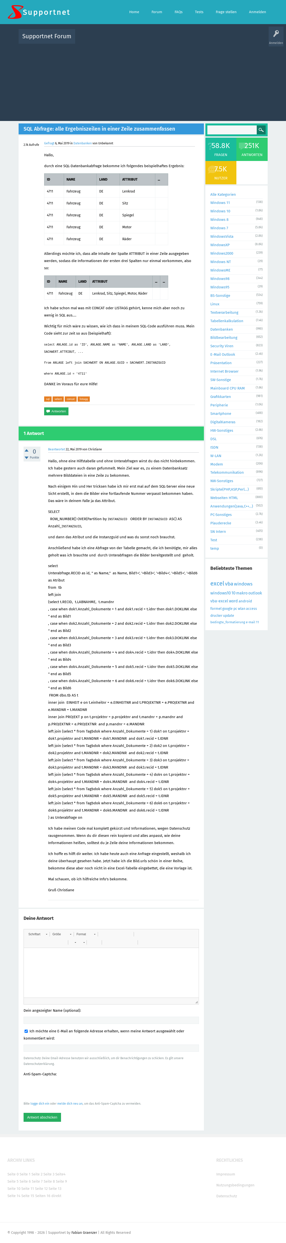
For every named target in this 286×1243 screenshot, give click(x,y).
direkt (56, 1196)
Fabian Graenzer (84, 1233)
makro (242, 593)
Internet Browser (224, 371)
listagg (84, 398)
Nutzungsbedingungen (235, 1185)
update (228, 616)
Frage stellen (224, 40)
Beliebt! (129, 40)
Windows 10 (220, 211)
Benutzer (205, 40)
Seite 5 (13, 1181)
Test (213, 540)
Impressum (225, 1174)
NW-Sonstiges (221, 481)
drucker (216, 616)
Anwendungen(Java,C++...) (231, 506)
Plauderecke (220, 523)
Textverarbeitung (224, 312)
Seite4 (60, 1174)
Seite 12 (41, 1188)
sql (48, 398)
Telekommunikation (227, 472)
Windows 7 (219, 228)
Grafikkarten (220, 396)
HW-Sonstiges (221, 430)
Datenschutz (226, 1196)
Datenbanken (82, 143)
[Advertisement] (143, 81)
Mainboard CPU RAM (227, 388)
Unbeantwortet (149, 40)
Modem (216, 464)
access (251, 609)
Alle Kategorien (223, 194)
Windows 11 (220, 202)
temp (214, 548)
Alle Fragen (111, 40)
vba (229, 584)
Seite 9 (61, 1181)
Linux (214, 304)
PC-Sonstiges (221, 514)
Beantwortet (56, 449)
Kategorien (187, 40)
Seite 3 (48, 1174)
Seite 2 (37, 1174)
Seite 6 (25, 1181)
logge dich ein (40, 1103)
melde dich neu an (70, 1103)
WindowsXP (220, 245)
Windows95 (219, 287)
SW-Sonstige (220, 380)
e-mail (250, 622)
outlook (255, 593)
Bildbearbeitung (223, 337)
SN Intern (218, 531)
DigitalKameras (222, 422)
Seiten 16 (42, 1196)
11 (257, 622)
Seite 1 (25, 1174)
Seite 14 (13, 1196)
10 (233, 593)
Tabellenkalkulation (226, 321)
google (227, 609)
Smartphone (220, 413)
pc (235, 609)
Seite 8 (49, 1181)
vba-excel (219, 601)
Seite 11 (27, 1188)
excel (217, 583)
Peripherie (219, 405)
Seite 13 (55, 1188)
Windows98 (219, 278)
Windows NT (220, 262)
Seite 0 (13, 1174)
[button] (38, 934)
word (233, 601)
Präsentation (221, 363)
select (58, 398)
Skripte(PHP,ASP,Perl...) (229, 489)
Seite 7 (37, 1181)
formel (216, 608)
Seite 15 (27, 1196)
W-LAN (215, 456)
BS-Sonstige (220, 295)
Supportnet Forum (46, 36)
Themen (170, 40)
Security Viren (221, 346)
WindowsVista (221, 236)
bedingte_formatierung (227, 622)
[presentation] (61, 1088)
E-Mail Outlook (222, 354)
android (245, 601)
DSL (213, 439)
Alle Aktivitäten (89, 40)
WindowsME (220, 270)
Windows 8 (219, 219)
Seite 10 (13, 1188)
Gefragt (49, 143)
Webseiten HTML (224, 498)
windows (243, 584)
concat (71, 398)
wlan (241, 609)
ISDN (214, 447)
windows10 (220, 593)
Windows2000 (221, 253)
